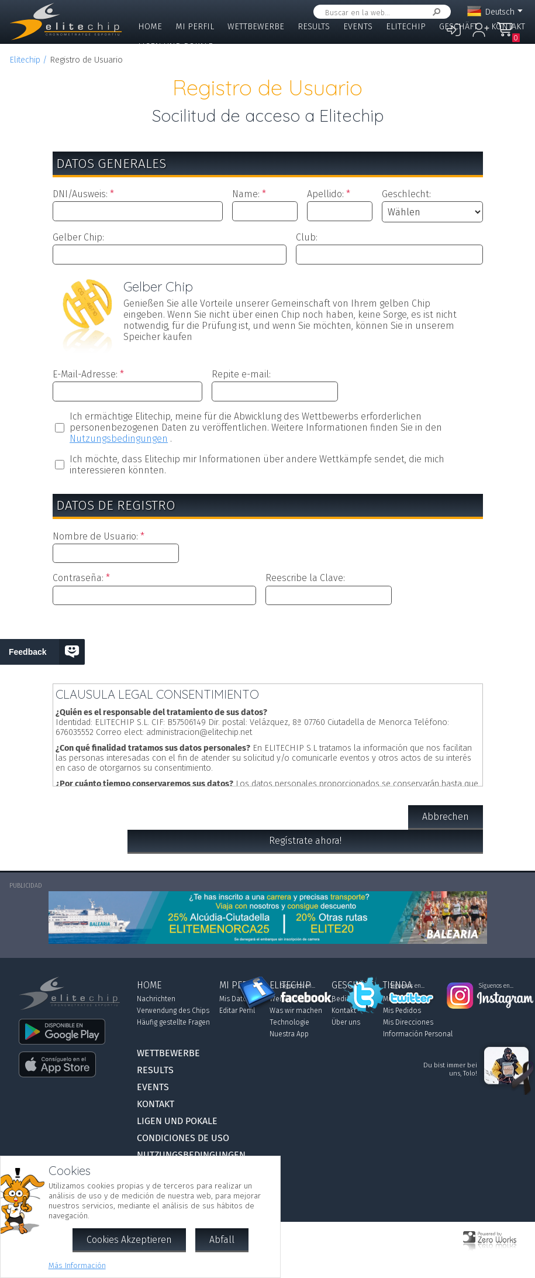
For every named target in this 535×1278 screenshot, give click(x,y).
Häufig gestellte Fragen (173, 1022)
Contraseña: (78, 577)
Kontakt (508, 27)
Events (357, 27)
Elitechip (406, 27)
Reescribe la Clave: (305, 577)
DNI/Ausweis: (80, 194)
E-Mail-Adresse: (85, 374)
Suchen (434, 12)
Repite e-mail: (241, 374)
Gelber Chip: (78, 237)
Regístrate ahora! (305, 840)
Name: (246, 194)
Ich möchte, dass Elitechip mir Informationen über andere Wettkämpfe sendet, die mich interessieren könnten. (257, 465)
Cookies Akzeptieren (129, 1239)
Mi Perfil (194, 27)
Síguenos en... (298, 986)
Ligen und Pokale (175, 46)
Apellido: (325, 194)
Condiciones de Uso (183, 1137)
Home (150, 27)
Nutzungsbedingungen (119, 438)
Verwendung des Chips (173, 1010)
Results (314, 27)
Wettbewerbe (255, 27)
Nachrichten (156, 999)
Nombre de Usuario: (95, 536)
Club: (306, 237)
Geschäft (458, 27)
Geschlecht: (406, 194)
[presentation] (268, 642)
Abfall (221, 1239)
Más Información (77, 1265)
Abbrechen (445, 816)
